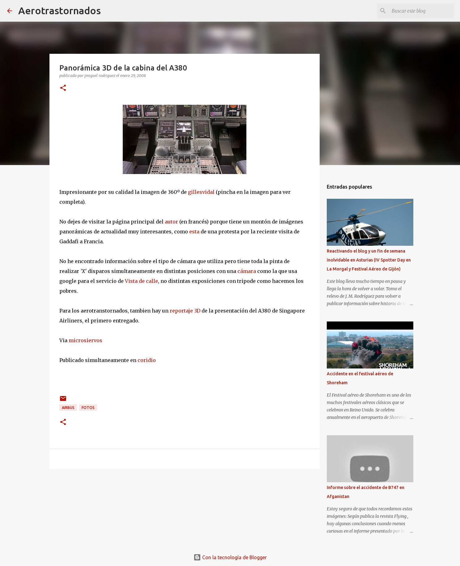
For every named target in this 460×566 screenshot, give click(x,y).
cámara (246, 271)
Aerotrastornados (59, 10)
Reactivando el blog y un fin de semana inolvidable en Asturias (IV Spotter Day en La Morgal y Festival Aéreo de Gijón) (369, 260)
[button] (63, 88)
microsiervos (85, 340)
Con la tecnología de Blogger (230, 557)
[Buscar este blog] (421, 10)
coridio (147, 360)
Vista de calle (141, 281)
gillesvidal (201, 192)
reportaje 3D (185, 311)
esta (194, 231)
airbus (68, 408)
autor (171, 222)
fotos (88, 408)
